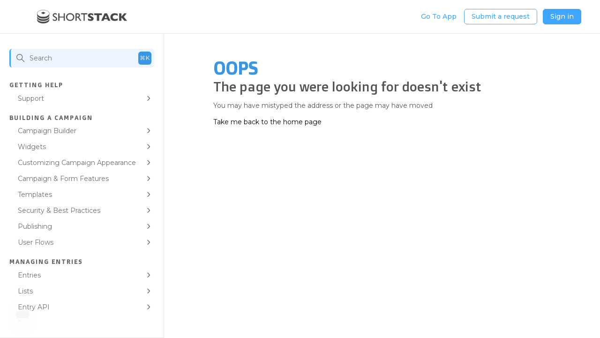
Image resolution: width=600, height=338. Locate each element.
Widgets (32, 147)
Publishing (35, 226)
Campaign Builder (47, 131)
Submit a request (501, 16)
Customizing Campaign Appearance (77, 162)
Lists (25, 291)
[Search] (81, 58)
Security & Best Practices (59, 210)
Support (31, 98)
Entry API (34, 307)
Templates (35, 194)
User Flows (35, 242)
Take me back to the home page (267, 122)
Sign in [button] (562, 16)
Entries (29, 275)
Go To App (439, 16)
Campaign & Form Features (63, 178)
